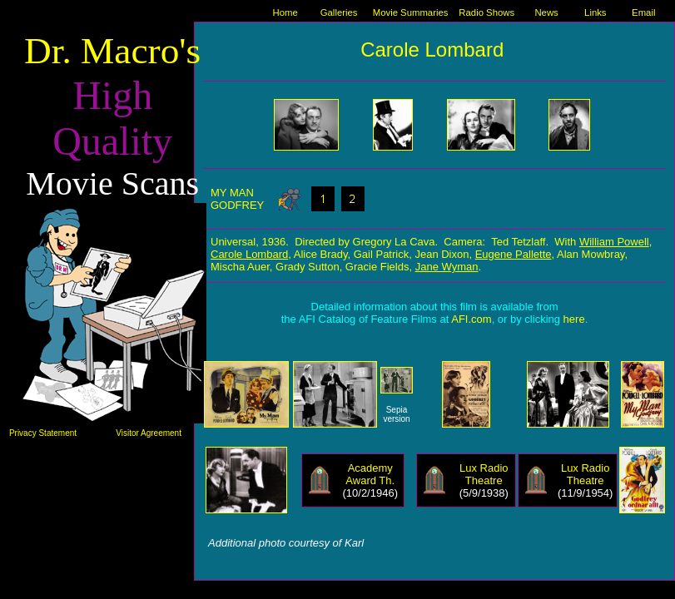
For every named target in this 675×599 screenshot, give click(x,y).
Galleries (339, 12)
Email (643, 12)
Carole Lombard (249, 254)
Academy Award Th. (370, 474)
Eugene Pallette (513, 254)
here (574, 319)
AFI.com (471, 319)
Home (285, 12)
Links (595, 12)
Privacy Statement (43, 433)
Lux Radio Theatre (484, 474)
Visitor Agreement (148, 433)
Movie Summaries (411, 12)
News (546, 12)
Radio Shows (486, 12)
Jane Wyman (447, 266)
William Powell (614, 241)
